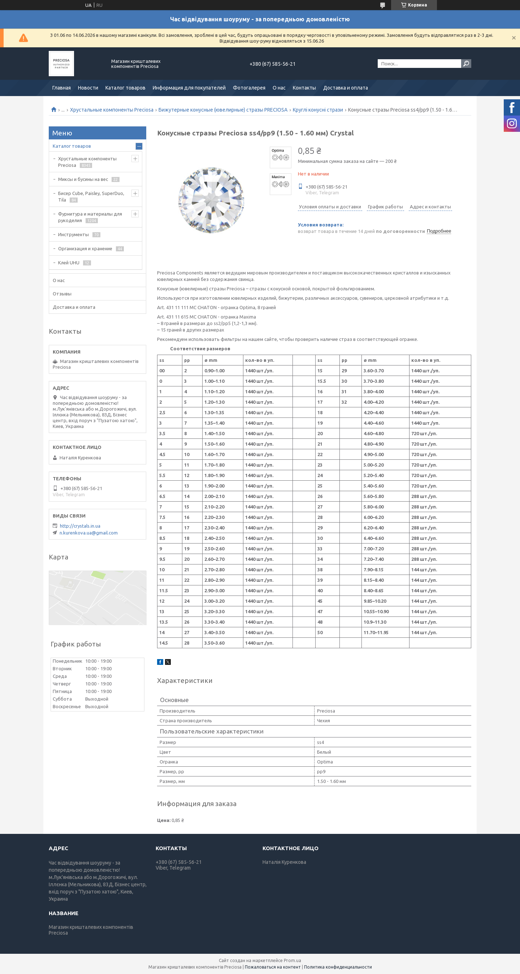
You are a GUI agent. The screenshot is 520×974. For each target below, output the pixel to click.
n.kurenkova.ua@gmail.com (89, 532)
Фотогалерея (249, 88)
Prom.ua (292, 960)
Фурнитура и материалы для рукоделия (90, 217)
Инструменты (73, 234)
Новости (88, 88)
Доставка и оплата (345, 88)
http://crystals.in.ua (80, 525)
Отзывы (62, 293)
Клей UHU (68, 262)
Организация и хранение (85, 248)
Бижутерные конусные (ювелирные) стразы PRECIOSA (223, 110)
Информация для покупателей (189, 88)
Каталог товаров (125, 88)
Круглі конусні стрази (318, 110)
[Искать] (466, 63)
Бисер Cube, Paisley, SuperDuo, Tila (91, 196)
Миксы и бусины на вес (83, 179)
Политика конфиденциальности (338, 967)
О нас (279, 88)
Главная (61, 88)
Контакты (304, 88)
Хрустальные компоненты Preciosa (111, 110)
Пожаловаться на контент (273, 967)
